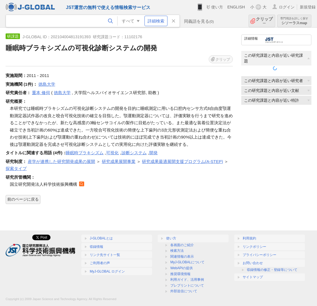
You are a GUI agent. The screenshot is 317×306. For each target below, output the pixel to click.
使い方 (217, 7)
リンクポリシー (254, 247)
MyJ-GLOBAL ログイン (107, 271)
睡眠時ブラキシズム (85, 152)
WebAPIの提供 (181, 268)
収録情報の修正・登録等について (272, 270)
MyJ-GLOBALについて (187, 262)
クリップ (264, 21)
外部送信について (183, 291)
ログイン (287, 7)
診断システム (134, 152)
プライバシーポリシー (259, 255)
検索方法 (177, 251)
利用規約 (249, 238)
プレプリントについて (187, 285)
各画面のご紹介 (182, 245)
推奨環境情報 (180, 274)
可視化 (112, 152)
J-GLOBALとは (101, 238)
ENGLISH (236, 7)
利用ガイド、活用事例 (187, 280)
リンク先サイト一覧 (105, 255)
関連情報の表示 (182, 257)
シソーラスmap (294, 21)
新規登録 (308, 7)
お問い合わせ (253, 263)
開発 (153, 152)
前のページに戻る (23, 199)
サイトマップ (253, 277)
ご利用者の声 (100, 263)
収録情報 (96, 247)
